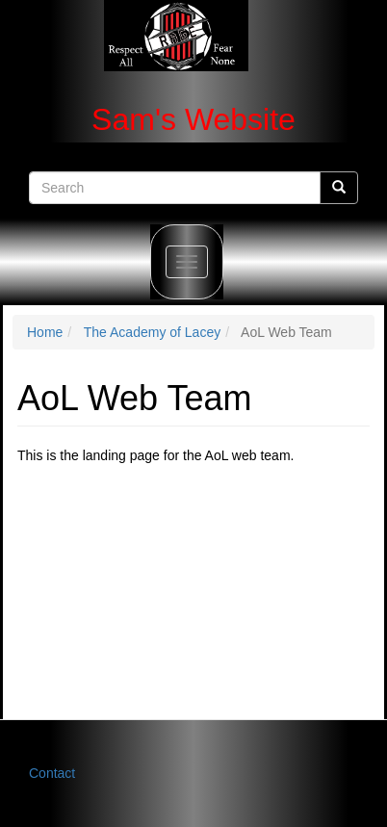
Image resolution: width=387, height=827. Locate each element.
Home (45, 332)
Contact (52, 773)
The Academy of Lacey (152, 332)
